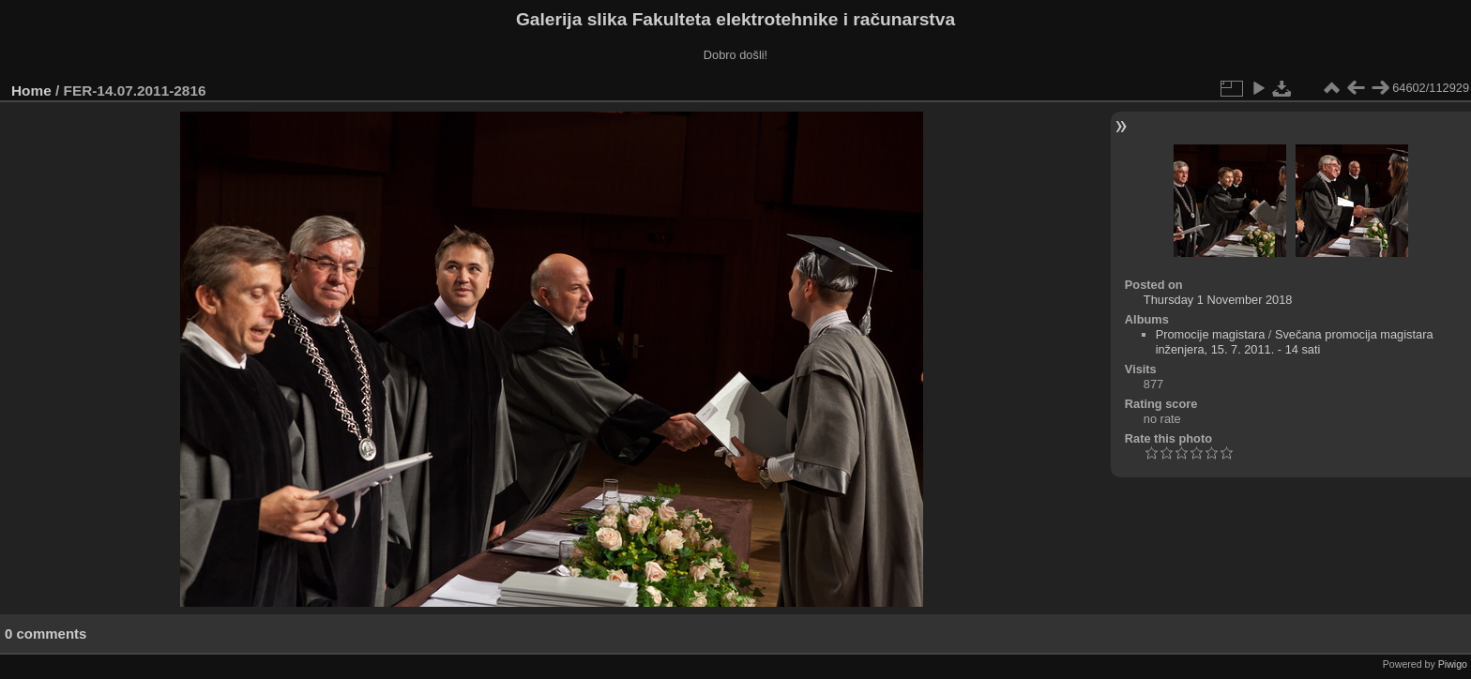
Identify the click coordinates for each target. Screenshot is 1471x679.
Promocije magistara (1211, 334)
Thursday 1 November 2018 (1218, 300)
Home (31, 90)
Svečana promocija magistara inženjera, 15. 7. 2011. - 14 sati (1294, 341)
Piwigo (1452, 664)
